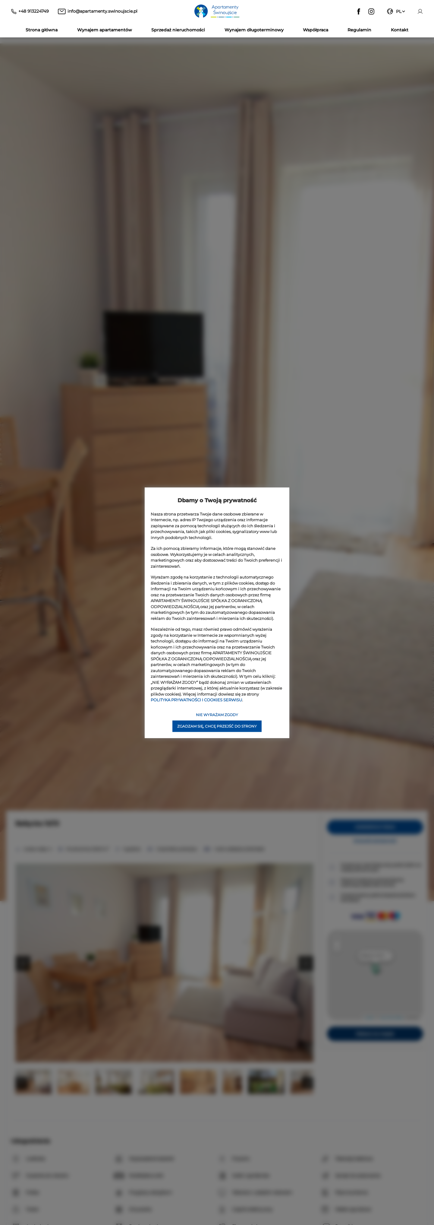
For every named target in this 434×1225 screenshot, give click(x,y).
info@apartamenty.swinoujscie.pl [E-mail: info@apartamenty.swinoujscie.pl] (102, 11)
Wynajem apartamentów (104, 30)
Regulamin (359, 30)
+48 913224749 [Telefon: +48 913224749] (33, 11)
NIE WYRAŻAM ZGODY (217, 714)
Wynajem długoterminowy (254, 30)
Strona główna (42, 30)
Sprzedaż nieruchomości (178, 30)
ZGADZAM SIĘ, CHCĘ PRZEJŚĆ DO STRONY (217, 726)
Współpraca (315, 30)
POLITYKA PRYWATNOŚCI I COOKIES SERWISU (196, 699)
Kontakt (399, 30)
